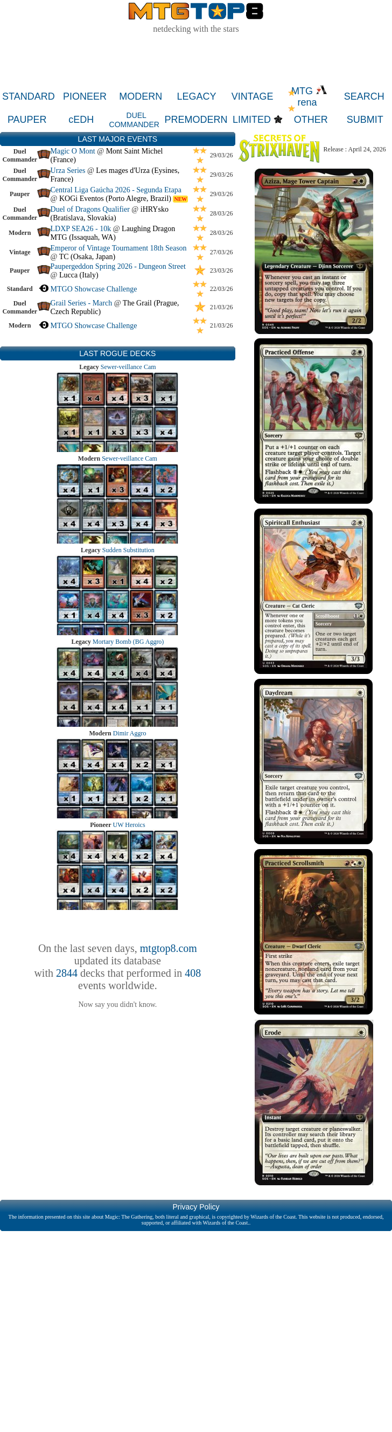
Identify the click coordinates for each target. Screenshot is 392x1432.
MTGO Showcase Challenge (94, 289)
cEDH (81, 119)
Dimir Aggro (129, 733)
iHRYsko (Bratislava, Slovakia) (110, 213)
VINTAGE (253, 96)
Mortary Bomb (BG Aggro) (128, 641)
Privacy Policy (195, 1206)
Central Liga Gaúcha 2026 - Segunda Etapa (116, 190)
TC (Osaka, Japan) (87, 257)
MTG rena (309, 97)
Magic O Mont (73, 151)
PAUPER (27, 119)
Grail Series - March (82, 303)
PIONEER (85, 96)
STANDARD (28, 96)
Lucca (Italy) (79, 275)
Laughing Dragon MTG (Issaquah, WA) (113, 233)
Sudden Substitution (128, 550)
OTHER (311, 119)
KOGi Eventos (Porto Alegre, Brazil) (115, 198)
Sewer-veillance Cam (128, 367)
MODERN (140, 96)
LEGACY (196, 96)
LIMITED (252, 119)
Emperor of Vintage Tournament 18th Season (119, 248)
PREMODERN (196, 119)
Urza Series (68, 170)
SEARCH (364, 96)
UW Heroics (129, 825)
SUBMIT (365, 119)
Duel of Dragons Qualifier (90, 209)
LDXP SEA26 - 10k (81, 229)
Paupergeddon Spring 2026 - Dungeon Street (118, 266)
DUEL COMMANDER (134, 120)
